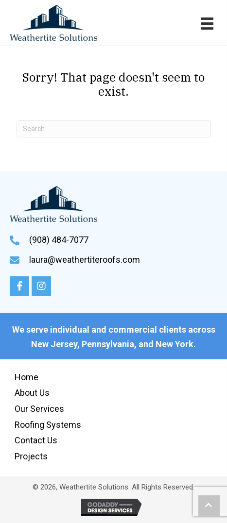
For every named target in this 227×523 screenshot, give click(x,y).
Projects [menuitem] (31, 456)
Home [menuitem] (26, 377)
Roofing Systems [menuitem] (48, 425)
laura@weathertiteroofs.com (84, 259)
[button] (19, 286)
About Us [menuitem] (32, 393)
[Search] (114, 128)
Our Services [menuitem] (39, 409)
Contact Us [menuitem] (36, 440)
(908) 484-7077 (58, 240)
